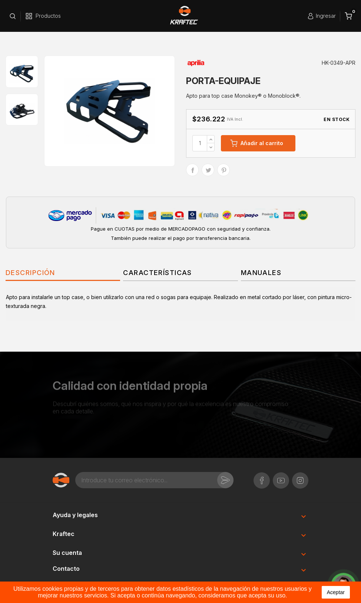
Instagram (300, 476)
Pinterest (223, 170)
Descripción (30, 273)
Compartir (192, 170)
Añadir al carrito (256, 143)
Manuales (261, 273)
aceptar (336, 592)
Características (157, 273)
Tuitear (208, 170)
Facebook (262, 476)
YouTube (281, 476)
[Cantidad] (199, 143)
